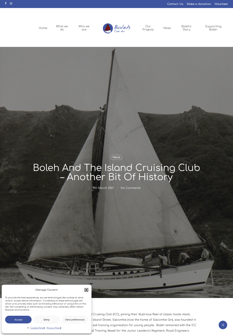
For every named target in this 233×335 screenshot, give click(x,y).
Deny (47, 319)
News (116, 157)
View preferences (75, 319)
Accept (18, 319)
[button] (86, 290)
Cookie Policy (37, 328)
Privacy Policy (54, 328)
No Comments (131, 188)
